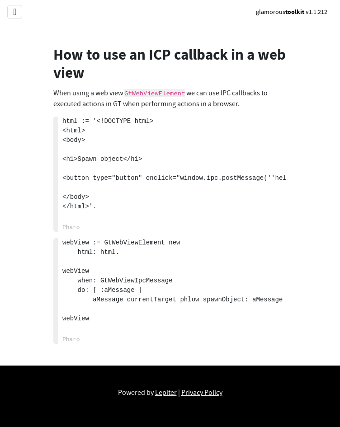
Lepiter (166, 392)
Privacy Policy (201, 392)
